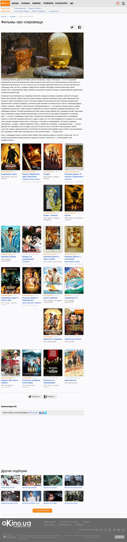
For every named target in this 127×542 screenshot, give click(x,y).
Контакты (87, 522)
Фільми (25, 3)
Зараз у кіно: (5, 8)
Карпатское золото (73, 339)
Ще (71, 3)
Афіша (15, 3)
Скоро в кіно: (5, 11)
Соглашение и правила (69, 522)
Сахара (46, 174)
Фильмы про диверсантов (73, 487)
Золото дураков (50, 298)
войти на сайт (32, 412)
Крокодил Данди (8, 257)
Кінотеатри (61, 3)
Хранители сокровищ (52, 339)
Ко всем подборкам (42, 510)
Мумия (67, 215)
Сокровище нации (9, 174)
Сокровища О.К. (71, 298)
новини (36, 3)
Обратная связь (50, 522)
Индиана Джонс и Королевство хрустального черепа (31, 300)
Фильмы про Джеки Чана (30, 503)
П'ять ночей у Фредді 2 (22, 11)
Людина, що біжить (34, 8)
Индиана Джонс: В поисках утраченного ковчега (74, 176)
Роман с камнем (50, 215)
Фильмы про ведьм (71, 503)
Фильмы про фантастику (9, 503)
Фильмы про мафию (50, 503)
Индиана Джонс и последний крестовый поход (73, 259)
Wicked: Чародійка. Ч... (39, 11)
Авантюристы (70, 380)
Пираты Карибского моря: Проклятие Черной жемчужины (31, 176)
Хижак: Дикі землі (20, 8)
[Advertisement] (42, 442)
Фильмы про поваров (29, 487)
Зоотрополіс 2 (54, 11)
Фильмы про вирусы (50, 487)
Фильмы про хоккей (8, 487)
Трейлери (48, 3)
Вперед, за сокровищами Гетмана (28, 259)
